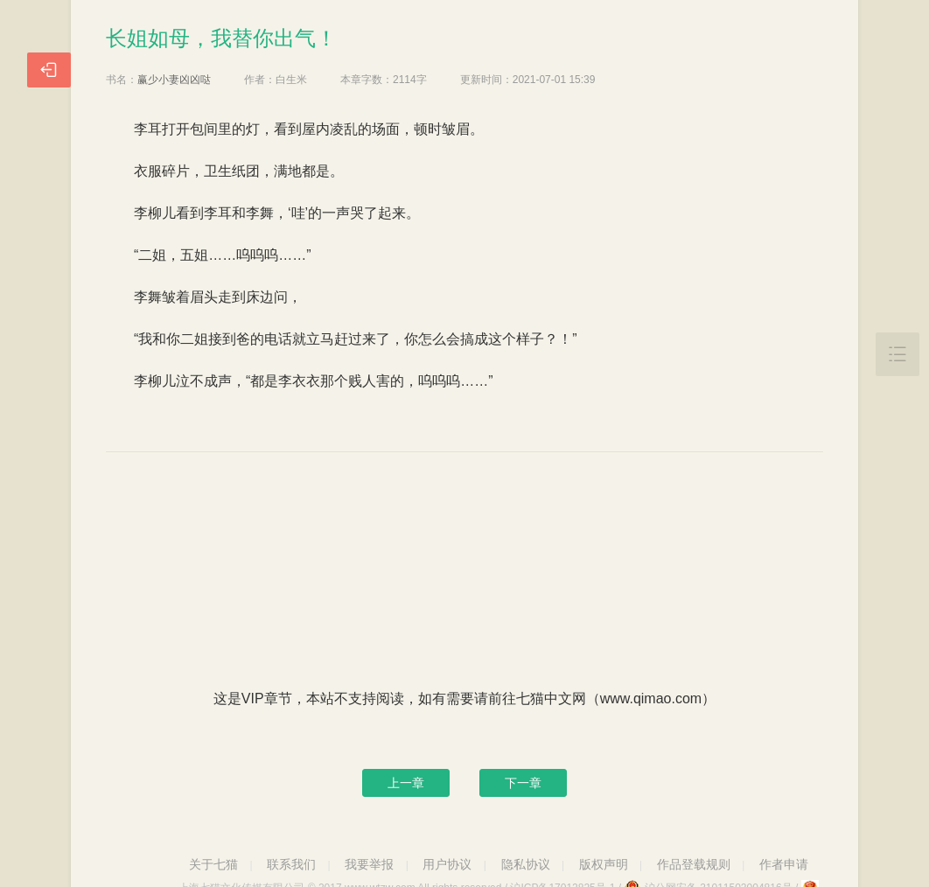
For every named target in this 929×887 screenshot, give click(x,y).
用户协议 (447, 864)
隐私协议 (525, 864)
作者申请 (783, 864)
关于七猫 (213, 864)
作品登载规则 (693, 864)
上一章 (406, 783)
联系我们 (291, 864)
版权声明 (603, 864)
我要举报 (369, 864)
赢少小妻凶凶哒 (174, 79)
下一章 (523, 783)
